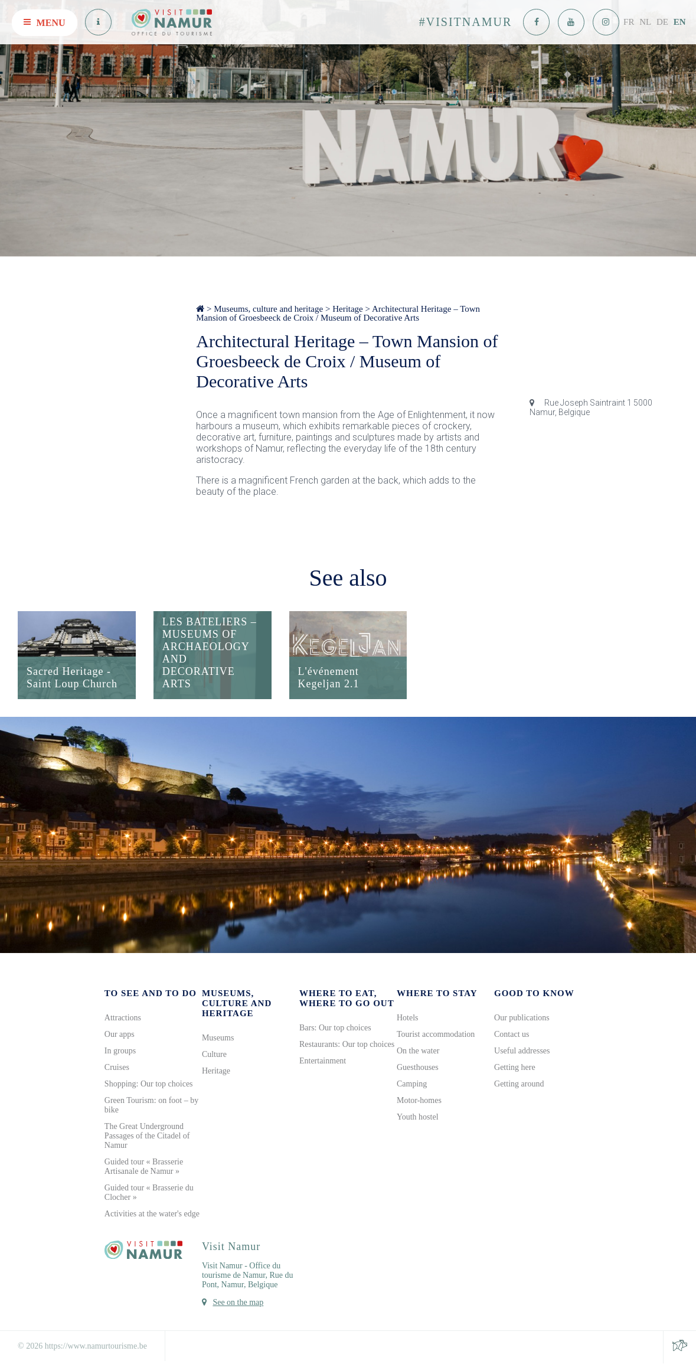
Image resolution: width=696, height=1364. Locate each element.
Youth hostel (418, 1117)
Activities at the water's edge (152, 1214)
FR (628, 22)
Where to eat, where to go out (346, 999)
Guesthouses (418, 1067)
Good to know (534, 993)
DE (662, 22)
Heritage (347, 309)
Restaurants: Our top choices (346, 1044)
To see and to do (150, 993)
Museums (218, 1038)
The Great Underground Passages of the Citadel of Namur (147, 1136)
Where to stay (437, 993)
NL (645, 22)
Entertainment (322, 1061)
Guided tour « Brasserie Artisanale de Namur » (143, 1167)
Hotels (408, 1018)
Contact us (512, 1034)
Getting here (514, 1067)
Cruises (116, 1067)
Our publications (522, 1018)
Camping (412, 1084)
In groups (120, 1051)
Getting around (519, 1084)
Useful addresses (522, 1051)
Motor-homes (419, 1101)
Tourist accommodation (436, 1034)
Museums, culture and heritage (268, 309)
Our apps (119, 1034)
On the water (418, 1051)
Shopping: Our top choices (148, 1084)
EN (680, 22)
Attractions (122, 1018)
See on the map (238, 1302)
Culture (214, 1054)
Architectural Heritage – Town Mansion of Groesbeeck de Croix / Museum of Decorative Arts (338, 313)
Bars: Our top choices (335, 1028)
